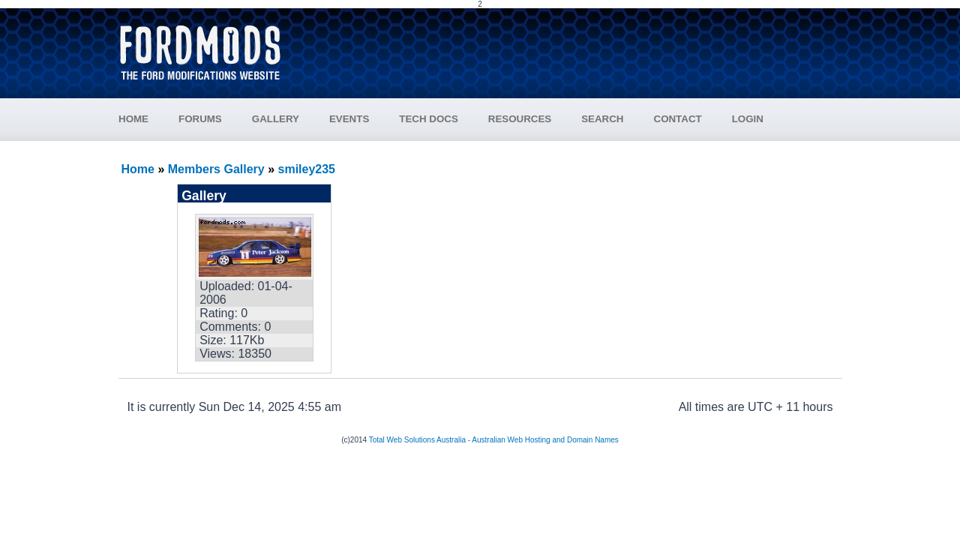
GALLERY (275, 118)
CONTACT (678, 118)
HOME (133, 118)
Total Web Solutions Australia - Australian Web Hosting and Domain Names (494, 440)
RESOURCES (519, 118)
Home (138, 169)
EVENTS (349, 118)
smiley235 (307, 169)
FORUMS (200, 118)
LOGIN (748, 118)
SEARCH (602, 118)
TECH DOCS (428, 118)
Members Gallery (216, 169)
